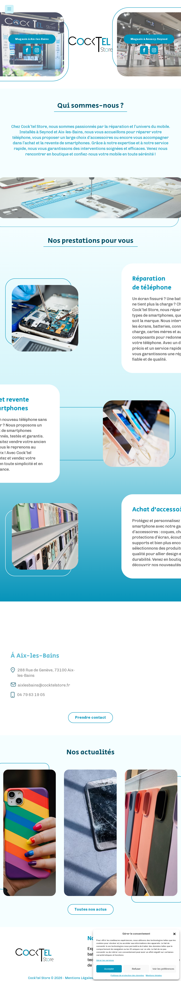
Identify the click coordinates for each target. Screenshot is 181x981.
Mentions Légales (79, 978)
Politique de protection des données (127, 975)
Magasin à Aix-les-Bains (32, 39)
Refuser (136, 968)
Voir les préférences (163, 968)
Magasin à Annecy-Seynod (149, 39)
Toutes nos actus (91, 909)
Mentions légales (154, 975)
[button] (174, 934)
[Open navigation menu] (9, 9)
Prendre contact (90, 717)
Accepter (109, 968)
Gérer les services (105, 960)
